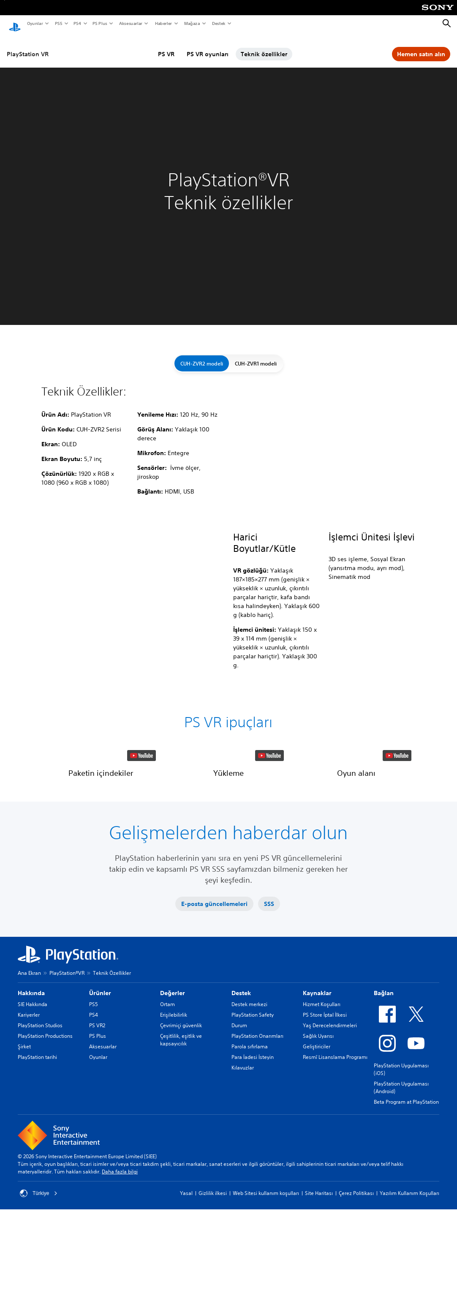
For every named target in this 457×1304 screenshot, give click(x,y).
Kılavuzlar (242, 1134)
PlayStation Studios (40, 1092)
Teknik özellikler (264, 46)
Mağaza (192, 23)
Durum (239, 1092)
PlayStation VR (28, 46)
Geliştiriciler (316, 1113)
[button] (100, 790)
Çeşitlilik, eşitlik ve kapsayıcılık (181, 1106)
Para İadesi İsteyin (252, 1124)
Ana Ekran (29, 1040)
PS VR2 (97, 1092)
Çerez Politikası (356, 1260)
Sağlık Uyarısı (318, 1103)
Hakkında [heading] (31, 1060)
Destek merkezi (249, 1071)
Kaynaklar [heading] (317, 1060)
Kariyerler (29, 1082)
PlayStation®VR (66, 1040)
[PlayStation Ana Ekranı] (15, 24)
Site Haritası (319, 1260)
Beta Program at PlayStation (406, 1169)
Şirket (24, 1113)
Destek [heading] (241, 1060)
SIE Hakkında (32, 1071)
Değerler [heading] (172, 1060)
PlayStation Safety (252, 1082)
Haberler (163, 23)
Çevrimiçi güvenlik (181, 1092)
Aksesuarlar (130, 23)
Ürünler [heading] (100, 1060)
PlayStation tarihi (37, 1124)
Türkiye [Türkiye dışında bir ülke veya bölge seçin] (39, 1260)
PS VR (166, 46)
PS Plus (99, 23)
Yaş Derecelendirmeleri (330, 1092)
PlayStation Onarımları (257, 1103)
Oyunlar (35, 23)
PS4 (77, 23)
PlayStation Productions (45, 1103)
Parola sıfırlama (249, 1113)
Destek (218, 23)
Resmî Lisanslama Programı (335, 1124)
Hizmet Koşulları (321, 1071)
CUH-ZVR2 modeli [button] (201, 355)
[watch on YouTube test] (141, 813)
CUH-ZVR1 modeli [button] (256, 355)
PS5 (58, 23)
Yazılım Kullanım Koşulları (409, 1260)
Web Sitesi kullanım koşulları (266, 1260)
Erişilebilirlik (173, 1082)
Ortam (167, 1071)
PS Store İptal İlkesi (325, 1082)
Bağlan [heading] (384, 1060)
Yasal (186, 1260)
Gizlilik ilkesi (213, 1260)
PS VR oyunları (207, 46)
